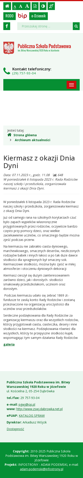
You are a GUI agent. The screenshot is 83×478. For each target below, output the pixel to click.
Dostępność (15, 429)
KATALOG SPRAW (32, 415)
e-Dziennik (38, 15)
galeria (9, 344)
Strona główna (22, 135)
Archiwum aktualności (32, 140)
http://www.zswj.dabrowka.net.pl (39, 409)
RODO (10, 15)
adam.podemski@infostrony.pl (41, 469)
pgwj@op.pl (27, 404)
